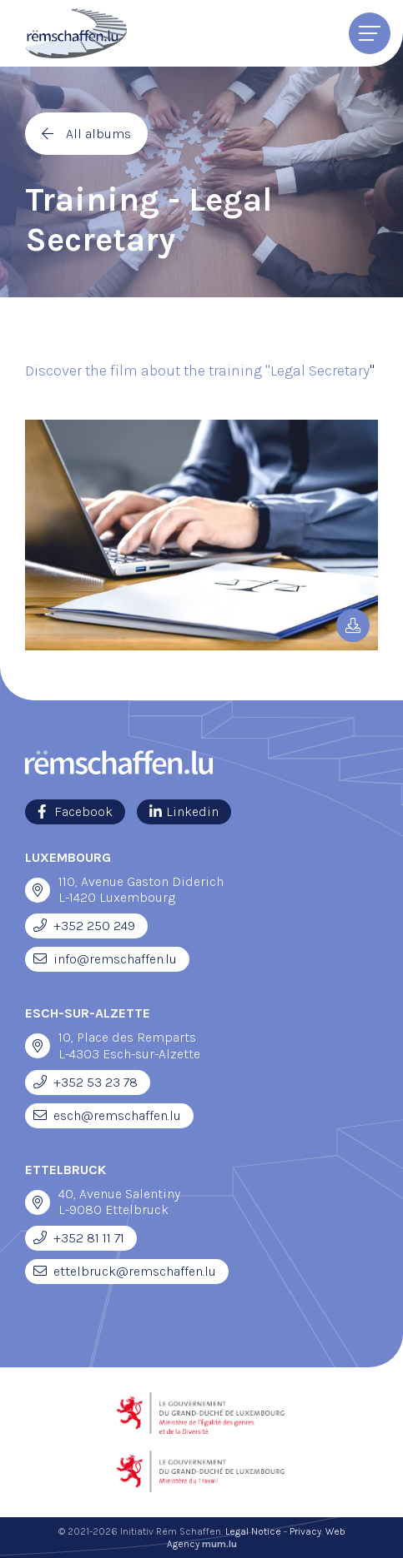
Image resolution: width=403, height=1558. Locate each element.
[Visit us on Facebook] (75, 811)
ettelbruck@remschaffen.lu (134, 1271)
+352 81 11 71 (88, 1238)
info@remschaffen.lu (115, 959)
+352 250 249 (94, 925)
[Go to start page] (76, 33)
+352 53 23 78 (95, 1082)
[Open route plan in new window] (37, 890)
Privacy (305, 1531)
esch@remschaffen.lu (117, 1115)
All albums (98, 134)
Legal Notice (253, 1531)
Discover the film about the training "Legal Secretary (197, 370)
